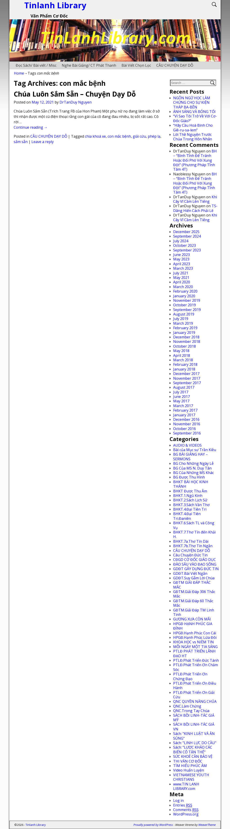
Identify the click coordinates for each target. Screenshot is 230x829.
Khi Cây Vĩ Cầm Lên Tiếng (195, 199)
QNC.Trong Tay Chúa (191, 710)
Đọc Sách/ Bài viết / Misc (36, 65)
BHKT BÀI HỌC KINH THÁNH (190, 484)
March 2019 (183, 323)
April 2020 (181, 282)
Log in (178, 800)
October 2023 (184, 245)
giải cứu (139, 136)
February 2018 (185, 364)
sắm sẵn (21, 141)
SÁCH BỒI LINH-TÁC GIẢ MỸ (193, 717)
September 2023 (187, 250)
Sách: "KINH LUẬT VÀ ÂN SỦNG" (194, 736)
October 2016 (184, 428)
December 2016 (186, 419)
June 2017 (181, 396)
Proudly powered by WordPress (153, 825)
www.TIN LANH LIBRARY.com (186, 786)
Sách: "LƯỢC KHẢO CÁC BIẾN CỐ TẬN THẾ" (192, 749)
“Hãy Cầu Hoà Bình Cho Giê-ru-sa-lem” (193, 127)
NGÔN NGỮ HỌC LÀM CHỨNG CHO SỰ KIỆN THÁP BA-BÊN (191, 102)
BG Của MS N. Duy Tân (192, 468)
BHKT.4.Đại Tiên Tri (189, 509)
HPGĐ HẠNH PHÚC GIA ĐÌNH (192, 626)
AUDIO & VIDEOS (187, 445)
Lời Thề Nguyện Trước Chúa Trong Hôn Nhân (192, 136)
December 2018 (186, 337)
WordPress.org (186, 814)
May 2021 (181, 277)
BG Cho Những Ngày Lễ (193, 463)
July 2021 (180, 273)
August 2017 (183, 387)
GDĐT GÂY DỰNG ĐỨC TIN (196, 568)
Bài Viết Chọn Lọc (136, 65)
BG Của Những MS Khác (193, 472)
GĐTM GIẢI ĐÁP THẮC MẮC (192, 584)
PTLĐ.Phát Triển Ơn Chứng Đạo (190, 676)
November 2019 (186, 300)
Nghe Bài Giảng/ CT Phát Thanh (89, 65)
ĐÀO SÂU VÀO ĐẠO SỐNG (194, 564)
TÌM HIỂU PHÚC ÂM (190, 765)
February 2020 (185, 291)
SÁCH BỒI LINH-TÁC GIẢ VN (193, 726)
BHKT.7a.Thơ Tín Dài (190, 541)
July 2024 (180, 240)
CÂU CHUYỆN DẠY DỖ (174, 65)
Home (19, 73)
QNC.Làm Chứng (187, 706)
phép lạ (154, 136)
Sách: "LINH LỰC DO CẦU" (194, 742)
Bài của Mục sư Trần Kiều (194, 449)
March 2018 (183, 359)
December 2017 (186, 373)
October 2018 (184, 346)
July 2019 (180, 318)
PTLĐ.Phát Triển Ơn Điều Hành (194, 685)
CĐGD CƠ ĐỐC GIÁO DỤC (194, 559)
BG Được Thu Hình (189, 477)
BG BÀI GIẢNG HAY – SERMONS (190, 456)
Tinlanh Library (36, 825)
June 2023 (181, 254)
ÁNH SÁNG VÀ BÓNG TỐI (194, 111)
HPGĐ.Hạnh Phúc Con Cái (194, 633)
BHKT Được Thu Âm (190, 491)
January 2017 (184, 414)
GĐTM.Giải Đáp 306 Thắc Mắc (194, 594)
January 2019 (184, 332)
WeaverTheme (207, 825)
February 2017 (185, 410)
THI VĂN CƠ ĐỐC (187, 761)
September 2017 (187, 382)
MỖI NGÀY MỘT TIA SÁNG (195, 646)
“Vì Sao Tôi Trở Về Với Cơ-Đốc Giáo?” (195, 118)
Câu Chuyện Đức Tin (190, 555)
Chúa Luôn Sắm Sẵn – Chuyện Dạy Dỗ (75, 94)
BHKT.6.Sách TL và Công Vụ (193, 525)
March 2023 (183, 268)
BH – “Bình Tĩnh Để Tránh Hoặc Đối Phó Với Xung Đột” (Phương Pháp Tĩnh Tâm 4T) (195, 160)
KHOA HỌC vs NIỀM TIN (193, 641)
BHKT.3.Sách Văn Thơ (191, 504)
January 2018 (184, 369)
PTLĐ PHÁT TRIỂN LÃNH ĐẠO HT (194, 653)
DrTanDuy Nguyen (76, 102)
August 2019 (183, 314)
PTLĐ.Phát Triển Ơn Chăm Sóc (195, 667)
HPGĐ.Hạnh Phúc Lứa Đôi (195, 637)
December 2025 (186, 231)
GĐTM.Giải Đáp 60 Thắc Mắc (193, 603)
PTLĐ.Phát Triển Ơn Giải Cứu (194, 694)
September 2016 (187, 433)
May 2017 (181, 401)
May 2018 (181, 350)
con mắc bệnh (119, 136)
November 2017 (186, 378)
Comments (186, 809)
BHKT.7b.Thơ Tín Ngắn (192, 545)
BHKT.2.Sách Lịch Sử (190, 500)
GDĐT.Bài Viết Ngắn (190, 573)
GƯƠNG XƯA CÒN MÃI (192, 619)
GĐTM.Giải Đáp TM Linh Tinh (193, 612)
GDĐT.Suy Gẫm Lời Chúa (194, 577)
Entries (182, 805)
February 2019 (185, 327)
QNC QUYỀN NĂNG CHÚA (195, 701)
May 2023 (181, 259)
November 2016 (186, 423)
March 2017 (183, 405)
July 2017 (180, 392)
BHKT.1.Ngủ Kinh (187, 495)
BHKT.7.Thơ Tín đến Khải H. (194, 534)
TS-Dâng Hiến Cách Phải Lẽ (195, 208)
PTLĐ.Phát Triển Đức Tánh (196, 660)
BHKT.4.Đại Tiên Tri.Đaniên (187, 516)
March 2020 (183, 286)
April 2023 (181, 263)
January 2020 (184, 295)
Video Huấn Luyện (188, 770)
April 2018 (181, 355)
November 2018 (186, 341)
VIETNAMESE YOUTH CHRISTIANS (191, 777)
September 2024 (187, 236)
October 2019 (184, 304)
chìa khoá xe (95, 136)
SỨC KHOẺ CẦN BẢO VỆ (192, 756)
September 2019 (187, 309)
